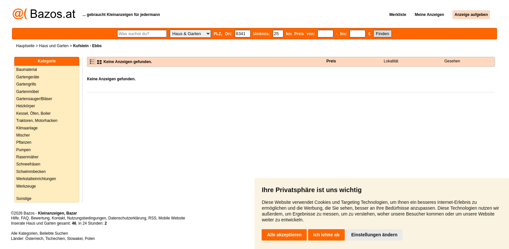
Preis (331, 61)
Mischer (23, 135)
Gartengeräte (27, 77)
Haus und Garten (53, 46)
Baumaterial (26, 69)
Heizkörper (25, 106)
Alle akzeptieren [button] (284, 234)
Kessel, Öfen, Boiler (33, 113)
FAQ (25, 218)
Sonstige (23, 198)
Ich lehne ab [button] (326, 234)
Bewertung (40, 218)
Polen (90, 238)
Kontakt (58, 218)
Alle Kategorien (24, 233)
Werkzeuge (26, 186)
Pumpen (23, 150)
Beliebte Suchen (54, 233)
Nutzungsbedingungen (86, 218)
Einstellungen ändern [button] (374, 234)
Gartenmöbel (27, 91)
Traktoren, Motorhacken (36, 120)
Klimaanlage (27, 128)
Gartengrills (26, 84)
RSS (152, 218)
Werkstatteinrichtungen (36, 179)
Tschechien (55, 238)
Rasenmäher (27, 157)
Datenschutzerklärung (127, 218)
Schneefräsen (28, 164)
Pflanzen (23, 142)
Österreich (34, 238)
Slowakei (75, 238)
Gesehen (452, 61)
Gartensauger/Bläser (34, 99)
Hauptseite (25, 46)
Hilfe (15, 218)
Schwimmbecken (31, 171)
